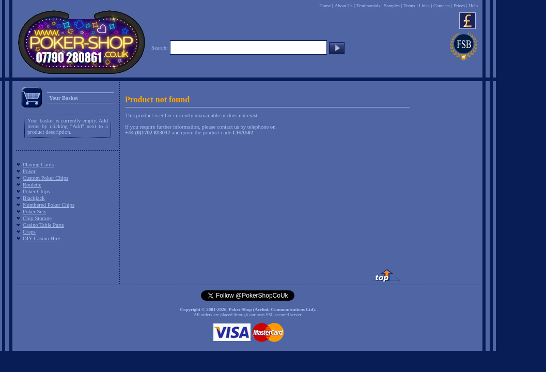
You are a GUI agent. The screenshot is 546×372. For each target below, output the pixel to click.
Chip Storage (37, 218)
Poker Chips (36, 191)
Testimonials (368, 5)
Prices (459, 5)
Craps (29, 232)
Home (325, 5)
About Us (344, 5)
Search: (159, 48)
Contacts (441, 5)
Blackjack (34, 198)
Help (473, 5)
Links (424, 5)
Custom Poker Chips (45, 178)
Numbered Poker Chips (48, 205)
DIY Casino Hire (41, 238)
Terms (409, 5)
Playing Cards (38, 164)
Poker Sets (34, 211)
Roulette (32, 185)
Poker (29, 171)
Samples (392, 5)
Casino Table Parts (43, 225)
